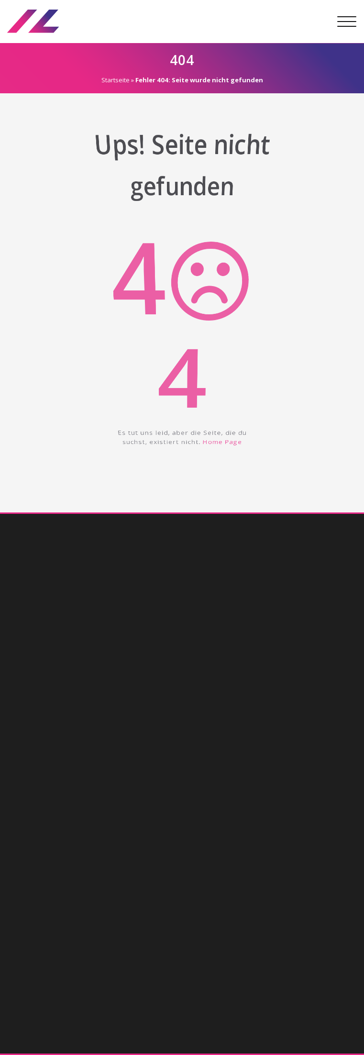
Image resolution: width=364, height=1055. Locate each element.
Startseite (113, 80)
